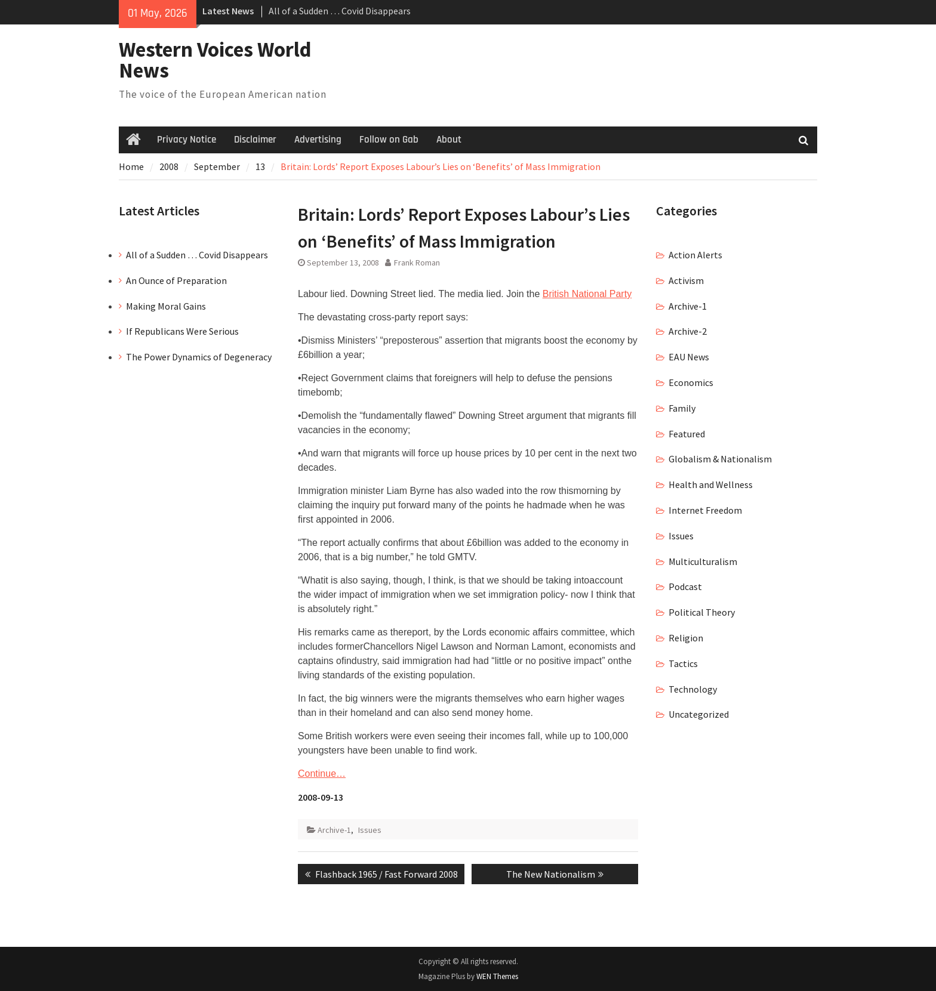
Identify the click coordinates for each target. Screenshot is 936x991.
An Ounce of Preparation (176, 280)
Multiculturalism (703, 561)
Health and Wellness (711, 484)
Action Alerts (695, 255)
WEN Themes (497, 976)
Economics (691, 382)
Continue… (322, 773)
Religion (686, 638)
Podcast (685, 586)
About (448, 139)
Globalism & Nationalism (720, 459)
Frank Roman (417, 262)
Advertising (317, 139)
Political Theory (702, 612)
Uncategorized (699, 714)
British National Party (587, 294)
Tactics (683, 663)
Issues (369, 830)
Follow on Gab (388, 139)
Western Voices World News (215, 60)
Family (682, 408)
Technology (693, 689)
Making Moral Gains (166, 306)
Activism (686, 280)
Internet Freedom (705, 510)
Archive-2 (688, 331)
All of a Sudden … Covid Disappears (340, 11)
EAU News (689, 357)
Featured (687, 434)
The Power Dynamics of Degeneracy (199, 357)
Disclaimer (255, 139)
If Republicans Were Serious (182, 331)
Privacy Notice (186, 139)
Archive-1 (334, 830)
